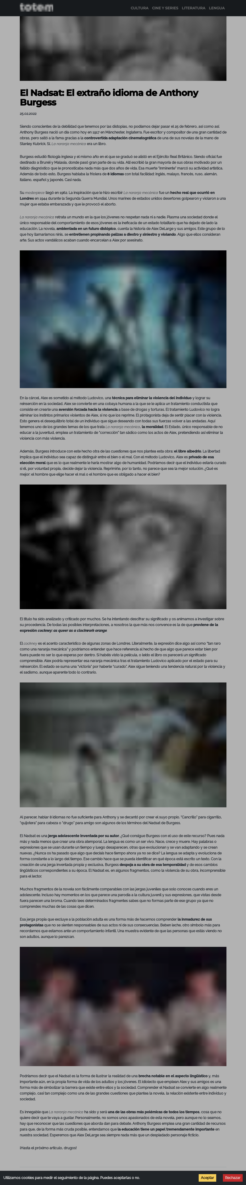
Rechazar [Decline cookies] (232, 1178)
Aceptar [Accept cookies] (207, 1178)
